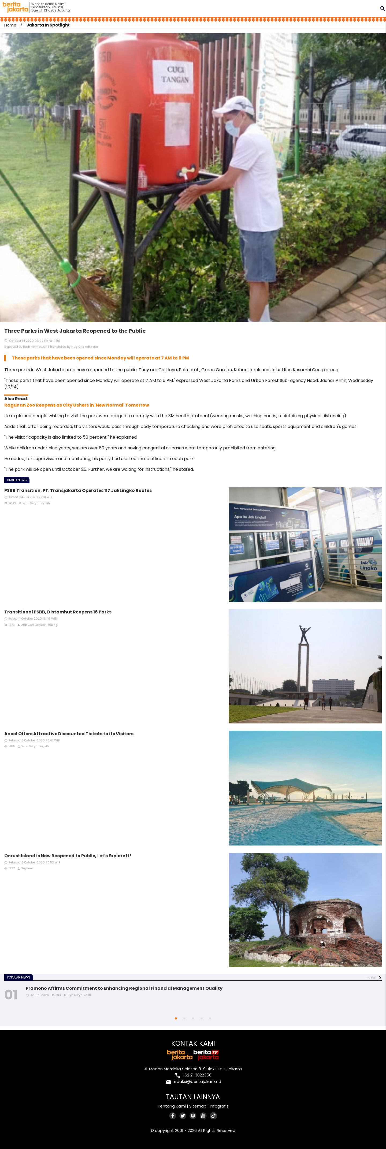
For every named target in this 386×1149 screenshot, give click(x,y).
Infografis (219, 1106)
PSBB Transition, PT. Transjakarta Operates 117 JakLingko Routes (78, 490)
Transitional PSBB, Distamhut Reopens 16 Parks (58, 612)
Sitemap (197, 1106)
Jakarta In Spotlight (48, 25)
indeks (371, 977)
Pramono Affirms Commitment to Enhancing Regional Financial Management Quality (124, 988)
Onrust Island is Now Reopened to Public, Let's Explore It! (67, 856)
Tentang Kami (172, 1106)
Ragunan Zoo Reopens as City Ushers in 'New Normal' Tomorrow (76, 405)
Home (10, 25)
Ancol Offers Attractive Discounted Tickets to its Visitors (68, 734)
